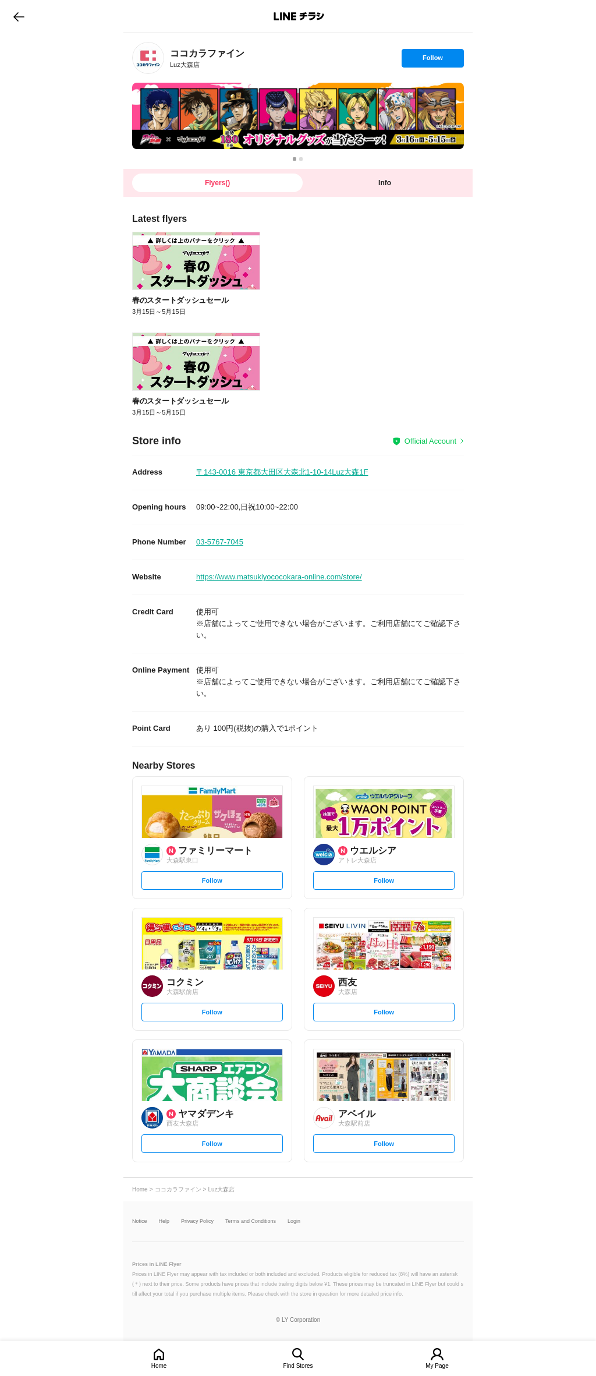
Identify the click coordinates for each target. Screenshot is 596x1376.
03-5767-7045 (219, 541)
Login (294, 1221)
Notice (139, 1221)
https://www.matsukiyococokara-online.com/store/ (279, 576)
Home (159, 1366)
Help (164, 1221)
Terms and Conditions (250, 1221)
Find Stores (298, 1366)
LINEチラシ (298, 16)
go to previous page (19, 16)
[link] (148, 58)
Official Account (430, 441)
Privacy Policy (197, 1221)
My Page (436, 1366)
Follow (432, 61)
